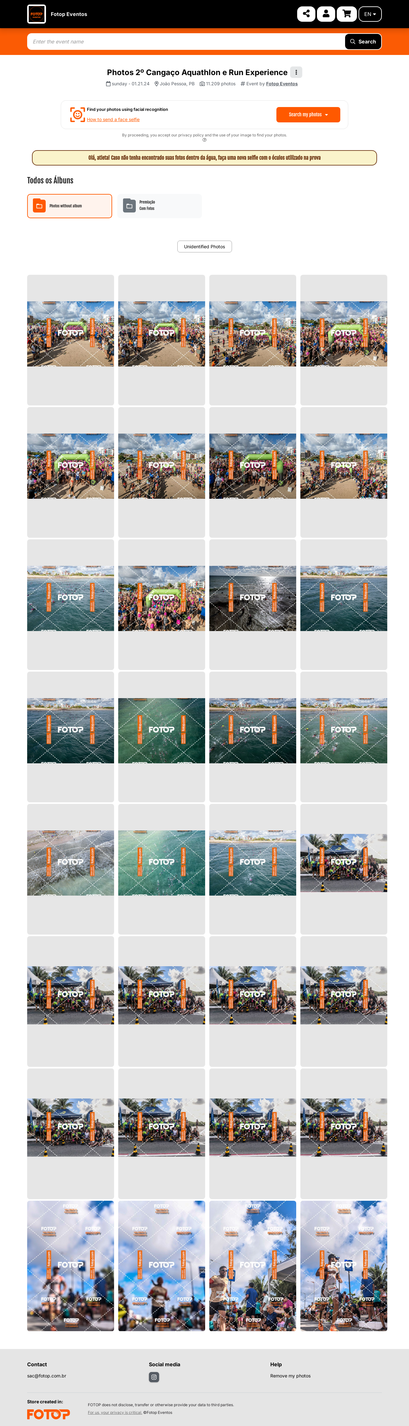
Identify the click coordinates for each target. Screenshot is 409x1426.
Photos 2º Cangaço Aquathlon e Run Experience (197, 72)
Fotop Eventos (69, 14)
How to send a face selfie (113, 119)
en (370, 14)
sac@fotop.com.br (46, 1375)
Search (363, 41)
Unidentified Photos (204, 246)
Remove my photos (290, 1375)
